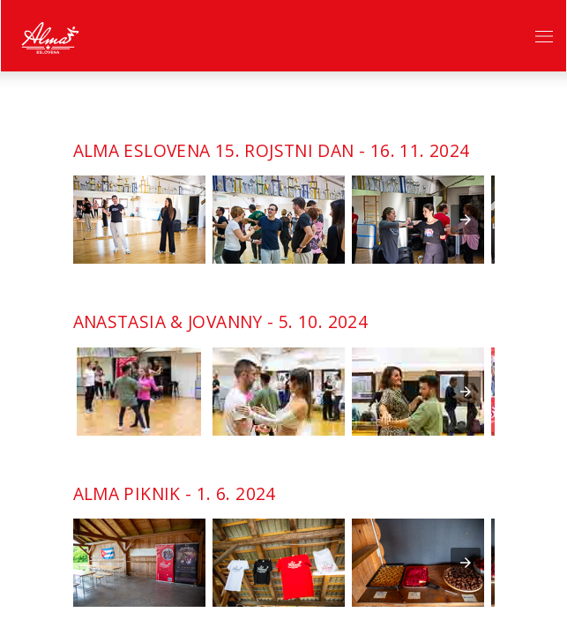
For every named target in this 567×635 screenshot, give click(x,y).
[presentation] (466, 220)
